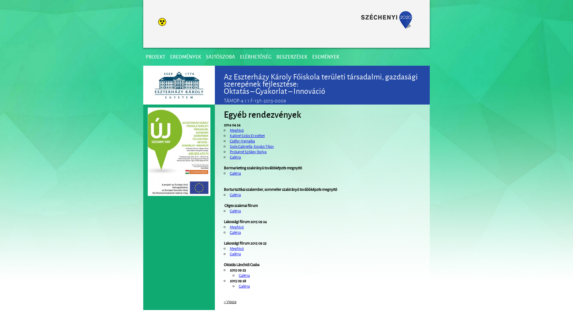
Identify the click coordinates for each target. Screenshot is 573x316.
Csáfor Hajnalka (242, 141)
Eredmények (185, 56)
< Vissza (230, 301)
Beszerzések (291, 56)
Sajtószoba (220, 56)
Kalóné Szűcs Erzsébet (247, 135)
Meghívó (237, 130)
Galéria (235, 157)
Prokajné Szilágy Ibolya (248, 151)
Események (325, 56)
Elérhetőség (256, 56)
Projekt (155, 56)
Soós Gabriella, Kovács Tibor (252, 146)
